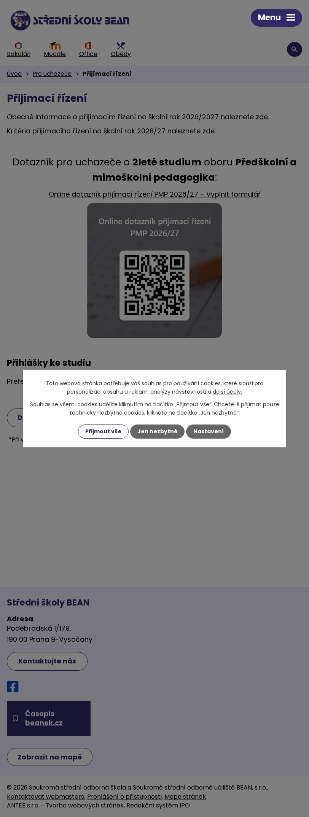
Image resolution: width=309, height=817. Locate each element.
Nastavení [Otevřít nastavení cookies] (208, 431)
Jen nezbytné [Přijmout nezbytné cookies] (157, 431)
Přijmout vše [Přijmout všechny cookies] (103, 431)
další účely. (227, 392)
